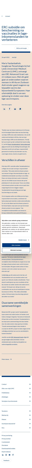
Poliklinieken (16, 392)
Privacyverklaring (7, 435)
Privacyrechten (6, 438)
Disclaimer (5, 445)
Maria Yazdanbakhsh (14, 144)
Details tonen (23, 240)
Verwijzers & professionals (16, 401)
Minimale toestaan (16, 250)
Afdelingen (16, 397)
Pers (16, 428)
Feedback (6, 460)
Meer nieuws (6, 359)
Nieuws (16, 419)
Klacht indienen (6, 452)
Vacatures (16, 411)
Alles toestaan (16, 245)
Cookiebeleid (6, 442)
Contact (16, 384)
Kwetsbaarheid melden (8, 448)
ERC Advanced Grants (17, 337)
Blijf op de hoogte (21, 48)
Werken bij (16, 415)
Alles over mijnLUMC (16, 388)
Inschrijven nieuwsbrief (16, 423)
